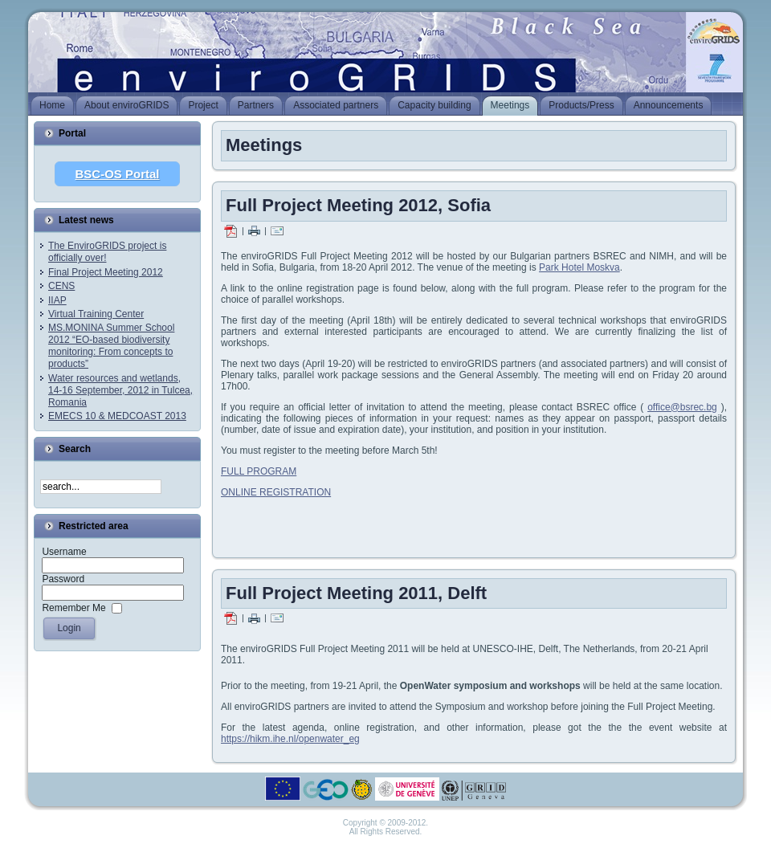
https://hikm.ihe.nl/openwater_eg (290, 738)
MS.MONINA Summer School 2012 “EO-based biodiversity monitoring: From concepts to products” (111, 345)
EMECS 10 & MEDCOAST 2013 (117, 416)
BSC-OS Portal (117, 174)
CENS (61, 286)
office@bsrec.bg (682, 407)
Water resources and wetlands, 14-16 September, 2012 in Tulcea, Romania (120, 390)
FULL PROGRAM (258, 471)
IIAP (57, 300)
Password (63, 579)
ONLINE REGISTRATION (276, 492)
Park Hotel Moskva (579, 267)
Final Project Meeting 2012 (105, 272)
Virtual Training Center (96, 314)
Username (64, 551)
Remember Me (73, 608)
